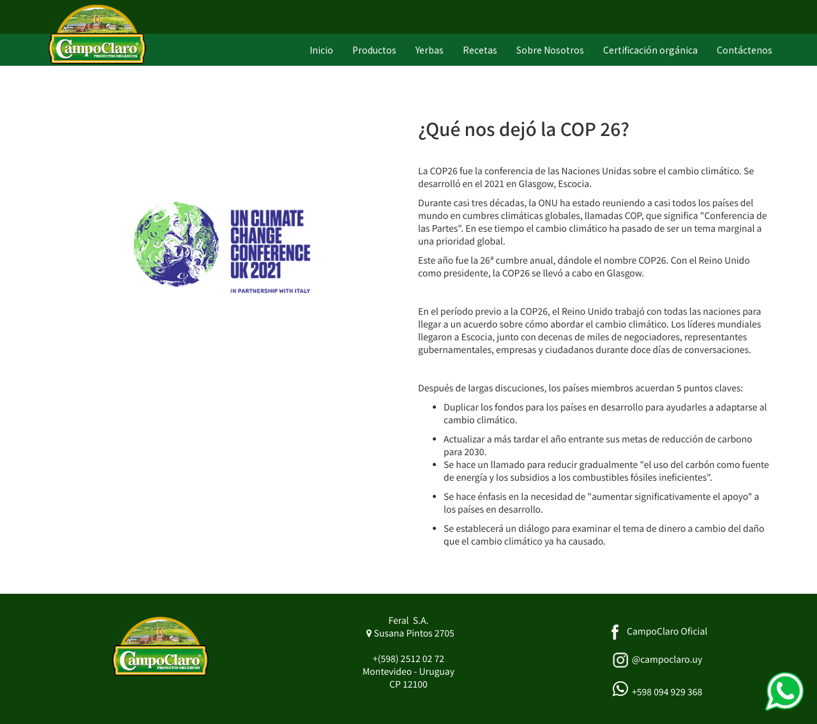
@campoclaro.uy (667, 659)
